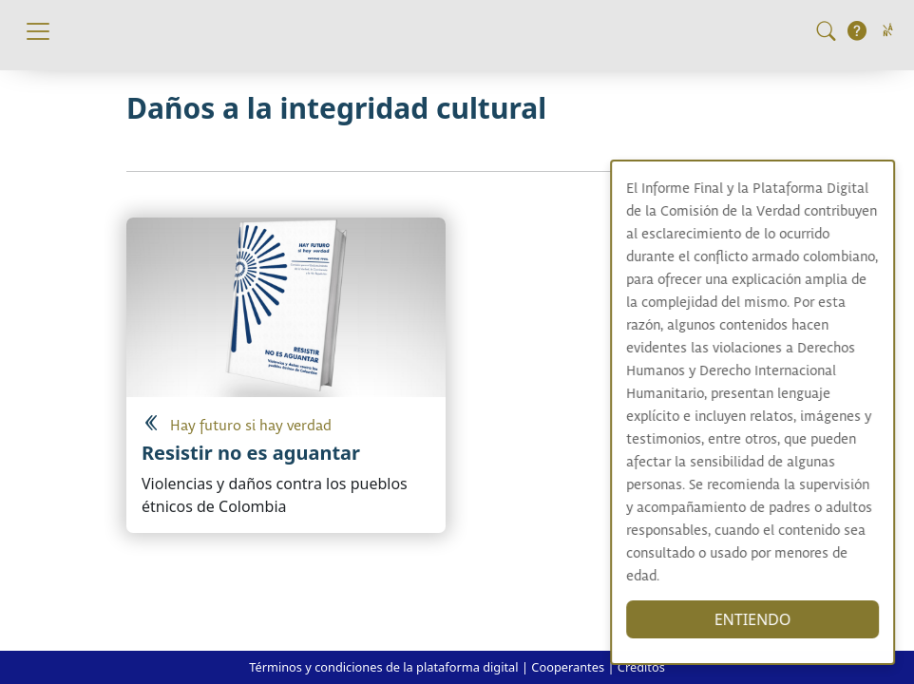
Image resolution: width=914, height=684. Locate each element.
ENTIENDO (775, 619)
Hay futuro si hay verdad (251, 426)
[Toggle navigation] (38, 31)
